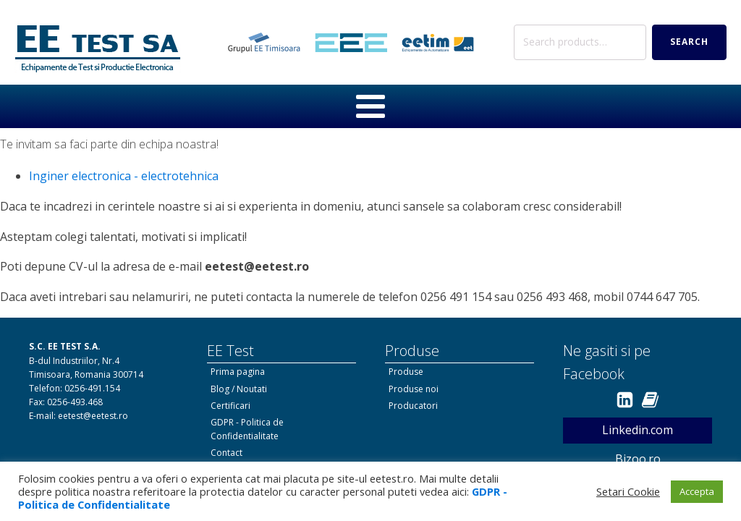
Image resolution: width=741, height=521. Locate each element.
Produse (406, 371)
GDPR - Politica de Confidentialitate (247, 429)
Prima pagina (238, 371)
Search (689, 41)
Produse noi (414, 389)
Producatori (413, 405)
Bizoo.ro (638, 459)
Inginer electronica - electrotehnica (124, 176)
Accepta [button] (696, 491)
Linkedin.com (637, 430)
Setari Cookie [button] (628, 491)
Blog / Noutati (239, 389)
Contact (226, 452)
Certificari (230, 405)
